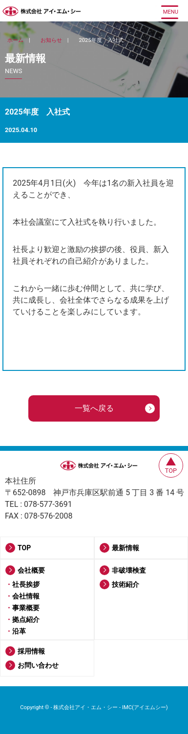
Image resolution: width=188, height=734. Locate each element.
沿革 (19, 631)
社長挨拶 (26, 584)
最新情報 (125, 547)
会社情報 (26, 596)
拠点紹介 (26, 619)
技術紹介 (125, 584)
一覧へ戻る (94, 408)
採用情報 (31, 651)
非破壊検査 (129, 570)
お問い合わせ (38, 665)
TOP (24, 547)
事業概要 (26, 607)
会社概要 (31, 570)
